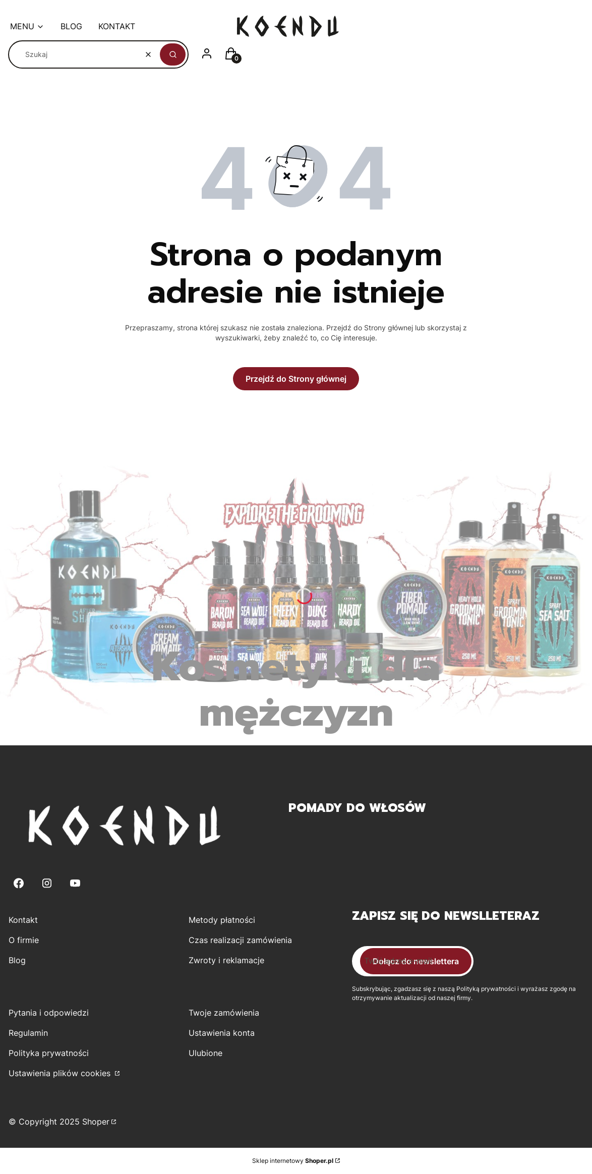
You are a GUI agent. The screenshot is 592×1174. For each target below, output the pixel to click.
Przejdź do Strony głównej (296, 379)
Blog (17, 960)
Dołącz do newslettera (416, 961)
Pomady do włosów (357, 808)
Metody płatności (222, 920)
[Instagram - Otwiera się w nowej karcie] (47, 883)
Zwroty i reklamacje (226, 960)
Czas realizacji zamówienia (240, 940)
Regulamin (28, 1033)
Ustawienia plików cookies (61, 1073)
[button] (173, 54)
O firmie (24, 940)
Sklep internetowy (292, 1160)
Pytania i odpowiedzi (49, 1013)
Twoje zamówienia (224, 1013)
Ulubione (205, 1053)
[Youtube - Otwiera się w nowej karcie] (75, 883)
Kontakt (23, 920)
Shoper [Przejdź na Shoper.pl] (95, 1122)
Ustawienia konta (222, 1033)
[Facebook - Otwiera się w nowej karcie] (19, 883)
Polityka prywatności (49, 1053)
